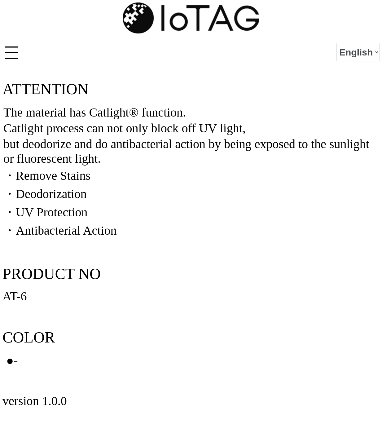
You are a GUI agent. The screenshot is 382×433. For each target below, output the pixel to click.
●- (12, 361)
